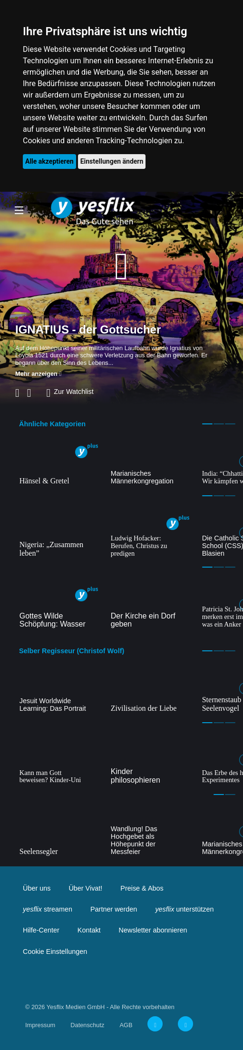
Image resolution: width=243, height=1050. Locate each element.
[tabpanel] (58, 464)
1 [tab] (207, 423)
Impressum (40, 1025)
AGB (125, 1025)
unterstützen (184, 909)
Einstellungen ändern (112, 161)
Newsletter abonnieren (153, 930)
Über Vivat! (85, 888)
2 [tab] (219, 423)
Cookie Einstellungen (55, 951)
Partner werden (113, 909)
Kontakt (89, 930)
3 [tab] (230, 423)
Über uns (36, 888)
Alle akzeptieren (49, 161)
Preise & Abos (141, 888)
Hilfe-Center (41, 930)
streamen (47, 909)
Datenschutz (87, 1025)
